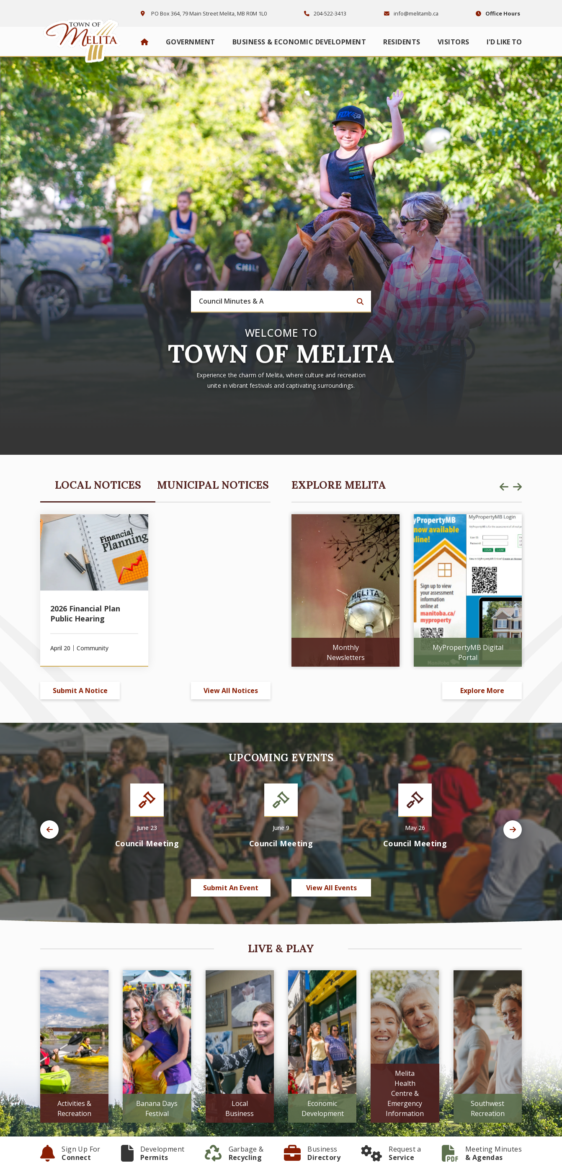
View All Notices (231, 690)
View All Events (331, 887)
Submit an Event (230, 887)
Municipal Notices (213, 485)
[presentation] (503, 486)
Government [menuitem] (190, 41)
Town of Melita (84, 39)
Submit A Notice (80, 690)
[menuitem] (144, 42)
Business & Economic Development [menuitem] (299, 41)
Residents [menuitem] (401, 41)
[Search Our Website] (281, 302)
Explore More (482, 690)
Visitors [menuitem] (453, 41)
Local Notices (98, 485)
